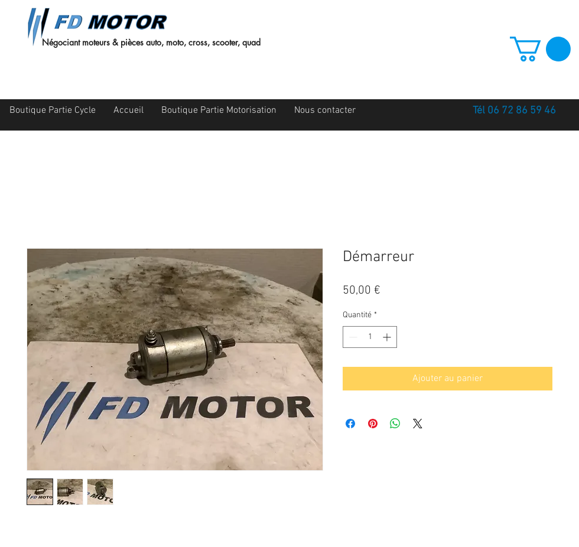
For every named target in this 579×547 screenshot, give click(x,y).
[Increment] (387, 337)
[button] (540, 49)
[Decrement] (351, 337)
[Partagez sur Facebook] (350, 423)
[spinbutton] (369, 337)
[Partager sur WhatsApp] (395, 423)
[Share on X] (418, 423)
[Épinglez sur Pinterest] (373, 423)
